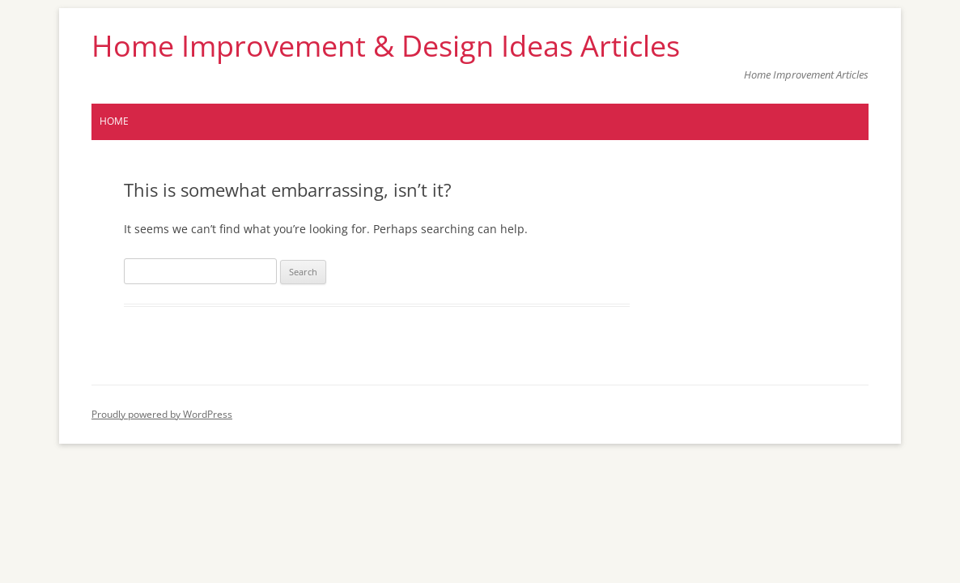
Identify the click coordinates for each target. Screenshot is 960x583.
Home (114, 121)
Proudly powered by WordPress (161, 414)
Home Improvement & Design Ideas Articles (385, 46)
